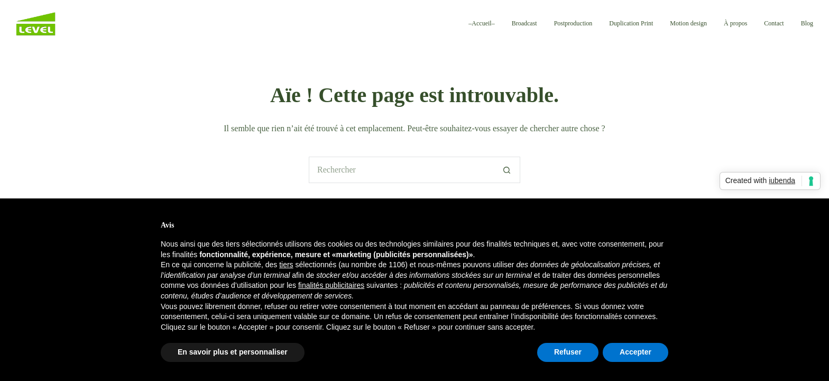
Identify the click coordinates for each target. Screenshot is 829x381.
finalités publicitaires (331, 285)
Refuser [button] (568, 352)
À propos (735, 23)
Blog (807, 23)
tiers (286, 264)
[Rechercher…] (401, 170)
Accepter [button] (635, 352)
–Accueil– (481, 23)
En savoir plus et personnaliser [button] (233, 352)
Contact (774, 23)
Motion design (688, 23)
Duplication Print (631, 23)
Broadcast (524, 23)
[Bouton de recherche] (507, 170)
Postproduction (573, 23)
